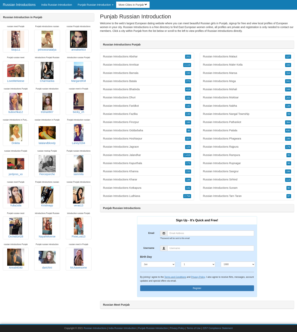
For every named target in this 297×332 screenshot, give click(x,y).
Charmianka (47, 72)
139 (288, 106)
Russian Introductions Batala (147, 81)
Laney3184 (78, 134)
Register (197, 288)
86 (189, 130)
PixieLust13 (78, 228)
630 (288, 130)
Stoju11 (15, 41)
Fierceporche (47, 165)
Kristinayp (47, 196)
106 (188, 180)
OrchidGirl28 (15, 228)
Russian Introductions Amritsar (147, 65)
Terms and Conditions (175, 277)
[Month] (158, 264)
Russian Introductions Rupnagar (247, 163)
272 (188, 81)
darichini (47, 259)
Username (148, 248)
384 (288, 122)
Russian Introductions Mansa (247, 73)
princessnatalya (47, 41)
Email (151, 233)
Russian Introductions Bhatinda (147, 89)
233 (188, 171)
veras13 (78, 196)
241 (288, 81)
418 (188, 89)
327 (188, 138)
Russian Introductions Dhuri (147, 98)
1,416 (187, 155)
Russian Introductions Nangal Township (247, 114)
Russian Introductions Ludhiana (147, 196)
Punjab (137, 30)
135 (188, 114)
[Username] (210, 248)
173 (188, 163)
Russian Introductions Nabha (247, 106)
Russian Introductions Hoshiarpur (147, 139)
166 (188, 122)
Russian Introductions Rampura (247, 155)
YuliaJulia (15, 196)
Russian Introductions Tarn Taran (247, 196)
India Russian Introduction (56, 4)
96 (289, 163)
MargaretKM (78, 72)
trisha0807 (47, 103)
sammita (78, 165)
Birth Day (146, 256)
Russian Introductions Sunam (247, 188)
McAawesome (78, 259)
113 (288, 180)
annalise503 (78, 41)
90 (289, 188)
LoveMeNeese (15, 72)
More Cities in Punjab (133, 4)
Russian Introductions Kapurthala (147, 163)
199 (288, 138)
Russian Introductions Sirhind (247, 180)
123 (188, 147)
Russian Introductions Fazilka (147, 114)
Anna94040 (15, 259)
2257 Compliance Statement (217, 328)
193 (188, 73)
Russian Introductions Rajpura (247, 147)
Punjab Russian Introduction (153, 328)
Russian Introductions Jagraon (147, 147)
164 (288, 73)
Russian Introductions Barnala (147, 73)
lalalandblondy (47, 134)
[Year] (238, 264)
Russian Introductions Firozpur (147, 122)
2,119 (187, 65)
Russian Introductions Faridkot (147, 106)
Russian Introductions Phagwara (247, 139)
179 (288, 147)
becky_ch (78, 103)
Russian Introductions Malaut (247, 57)
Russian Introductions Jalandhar (147, 155)
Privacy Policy (198, 277)
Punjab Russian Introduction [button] (95, 4)
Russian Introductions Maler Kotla (247, 65)
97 (289, 196)
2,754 (187, 196)
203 (288, 97)
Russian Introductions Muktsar (247, 98)
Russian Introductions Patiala (247, 130)
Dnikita (15, 134)
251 (188, 56)
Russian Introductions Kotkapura (147, 188)
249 (288, 89)
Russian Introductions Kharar (147, 180)
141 (188, 188)
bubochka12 (15, 103)
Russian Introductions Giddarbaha (147, 130)
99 (289, 114)
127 (288, 56)
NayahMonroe (47, 228)
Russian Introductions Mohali (247, 89)
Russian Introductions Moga (247, 81)
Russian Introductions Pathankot (247, 122)
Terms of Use (194, 328)
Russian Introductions (19, 5)
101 (188, 97)
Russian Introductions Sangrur (247, 171)
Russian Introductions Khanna (147, 171)
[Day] (198, 264)
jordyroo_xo (15, 165)
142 (188, 106)
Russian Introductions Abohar (147, 57)
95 (289, 155)
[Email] (210, 233)
